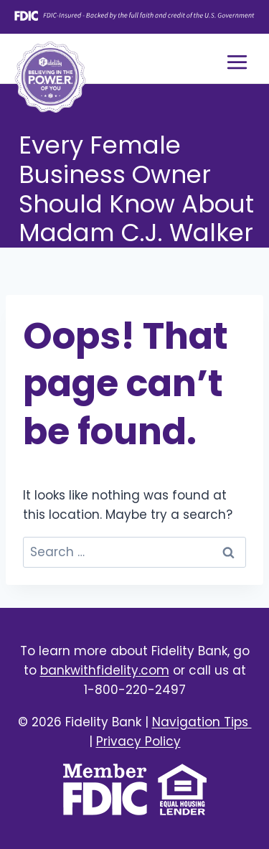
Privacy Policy (138, 741)
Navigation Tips (202, 722)
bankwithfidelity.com (104, 670)
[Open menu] (237, 62)
